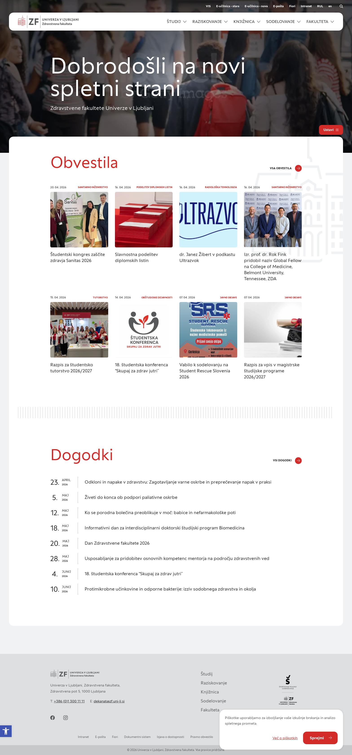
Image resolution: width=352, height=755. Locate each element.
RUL (320, 6)
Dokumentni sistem (137, 737)
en (330, 6)
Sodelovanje (213, 701)
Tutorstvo (100, 297)
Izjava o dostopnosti (170, 737)
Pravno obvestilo (201, 737)
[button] (177, 22)
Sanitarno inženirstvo (93, 187)
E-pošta (278, 6)
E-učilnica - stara (227, 6)
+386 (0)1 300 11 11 (69, 701)
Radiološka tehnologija (221, 187)
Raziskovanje (214, 683)
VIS (208, 6)
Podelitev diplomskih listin (154, 187)
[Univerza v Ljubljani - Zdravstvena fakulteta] (48, 21)
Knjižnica (210, 692)
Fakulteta (210, 710)
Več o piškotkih (285, 738)
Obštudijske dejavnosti (156, 297)
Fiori (292, 6)
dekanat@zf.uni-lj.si (109, 701)
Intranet (306, 6)
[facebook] (52, 717)
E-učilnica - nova (256, 6)
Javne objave (228, 297)
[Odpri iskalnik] (341, 6)
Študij (207, 674)
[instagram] (65, 717)
